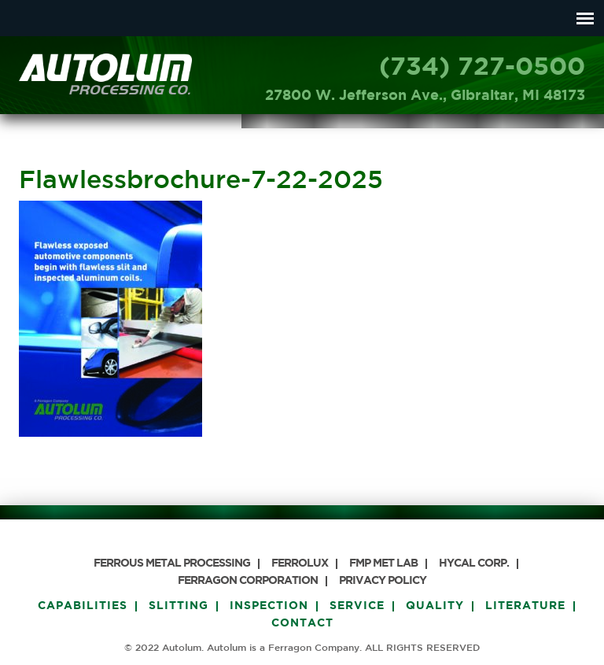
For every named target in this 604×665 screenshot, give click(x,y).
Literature (525, 606)
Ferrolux (299, 563)
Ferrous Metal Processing (172, 563)
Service (357, 606)
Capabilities (82, 606)
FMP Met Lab (383, 563)
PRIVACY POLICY (382, 581)
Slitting (178, 606)
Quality (435, 606)
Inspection (269, 606)
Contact (302, 623)
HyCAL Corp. (474, 563)
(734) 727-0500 (482, 68)
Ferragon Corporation (248, 581)
